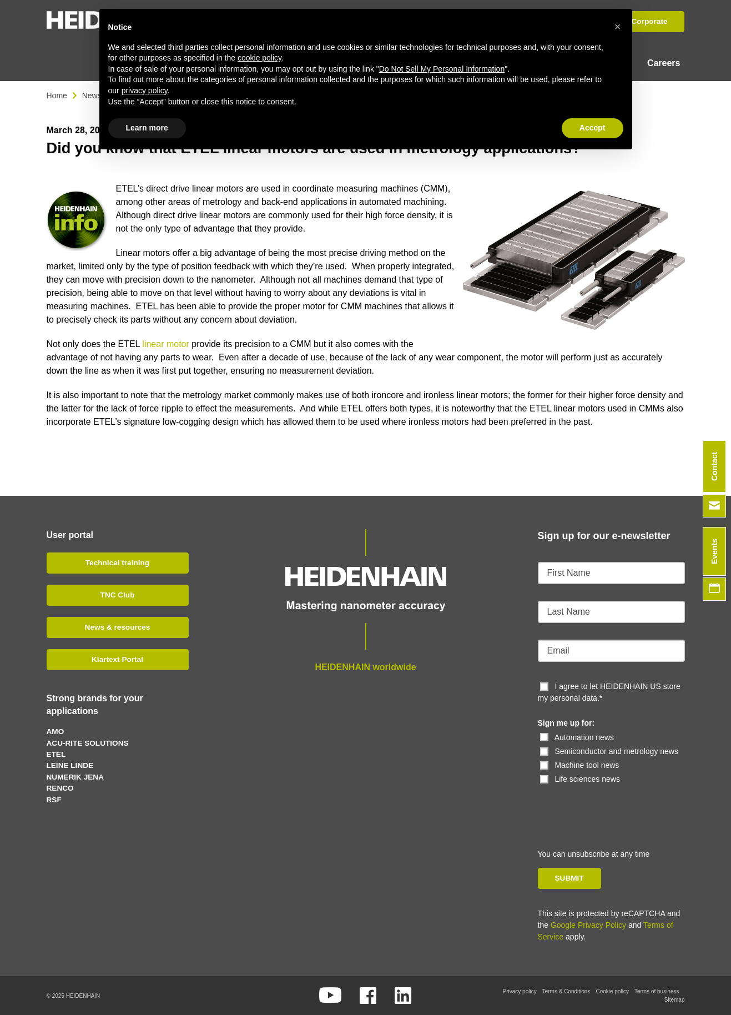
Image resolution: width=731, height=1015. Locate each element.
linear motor (165, 344)
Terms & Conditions (566, 991)
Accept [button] (592, 127)
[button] (618, 27)
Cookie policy (612, 991)
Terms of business (656, 991)
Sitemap (674, 1000)
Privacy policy (520, 991)
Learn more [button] (147, 127)
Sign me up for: (566, 722)
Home (57, 95)
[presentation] (614, 806)
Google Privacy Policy (588, 925)
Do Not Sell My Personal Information (442, 68)
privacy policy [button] (145, 90)
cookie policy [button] (259, 57)
